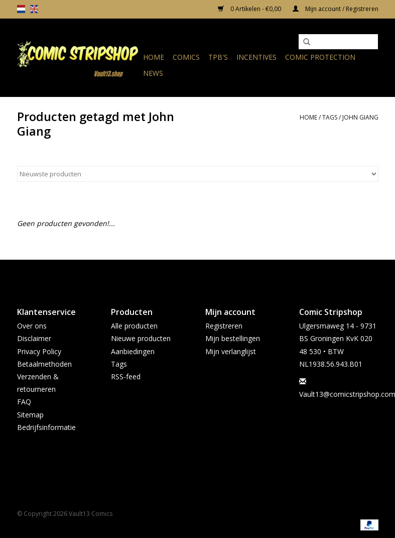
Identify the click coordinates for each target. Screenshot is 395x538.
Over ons (32, 326)
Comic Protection (320, 57)
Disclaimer (34, 338)
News (153, 73)
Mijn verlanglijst (230, 351)
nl (21, 9)
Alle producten (134, 326)
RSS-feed (126, 376)
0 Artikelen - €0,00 (250, 9)
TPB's (218, 57)
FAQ (24, 401)
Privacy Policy (39, 351)
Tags (329, 117)
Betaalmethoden (44, 364)
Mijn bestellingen (232, 338)
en (34, 9)
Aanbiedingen (133, 351)
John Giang (360, 117)
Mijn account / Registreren (335, 9)
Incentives (256, 57)
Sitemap (30, 414)
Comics (186, 57)
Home (153, 57)
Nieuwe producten (141, 338)
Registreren (223, 326)
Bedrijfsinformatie (46, 427)
